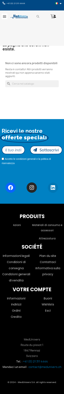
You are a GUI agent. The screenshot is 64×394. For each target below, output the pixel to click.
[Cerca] (32, 83)
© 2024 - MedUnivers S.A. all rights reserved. (32, 382)
